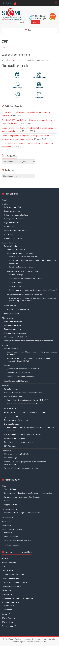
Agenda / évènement (10, 562)
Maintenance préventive (13, 325)
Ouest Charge (9, 605)
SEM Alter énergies (11, 446)
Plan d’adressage (10, 457)
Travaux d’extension (16, 282)
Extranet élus (9, 532)
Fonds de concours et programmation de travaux (22, 497)
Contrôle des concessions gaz (18, 309)
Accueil (4, 200)
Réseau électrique (8, 618)
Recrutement (6, 521)
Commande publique (9, 509)
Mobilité (5, 345)
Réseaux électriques (11, 246)
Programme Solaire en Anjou (15, 438)
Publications (6, 525)
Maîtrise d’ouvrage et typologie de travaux (22, 271)
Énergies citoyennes (12, 424)
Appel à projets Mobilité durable (16, 381)
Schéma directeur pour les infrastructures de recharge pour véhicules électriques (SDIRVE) (29, 359)
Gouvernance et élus (12, 211)
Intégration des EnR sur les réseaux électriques (24, 294)
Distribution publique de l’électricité (20, 253)
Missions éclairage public (13, 321)
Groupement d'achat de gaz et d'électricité (17, 598)
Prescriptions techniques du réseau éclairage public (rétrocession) (29, 340)
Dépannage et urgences (13, 329)
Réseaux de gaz (10, 305)
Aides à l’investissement (13, 396)
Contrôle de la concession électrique (22, 266)
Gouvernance (7, 594)
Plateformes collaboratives (12, 529)
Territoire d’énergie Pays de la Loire (17, 540)
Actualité (5, 558)
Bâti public (5, 385)
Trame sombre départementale (16, 333)
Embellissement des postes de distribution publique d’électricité (33, 290)
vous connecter (19, 60)
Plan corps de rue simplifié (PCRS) (16, 453)
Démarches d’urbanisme (16, 249)
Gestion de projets (11, 536)
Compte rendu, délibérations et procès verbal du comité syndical (26, 114)
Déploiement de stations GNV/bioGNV (21, 376)
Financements (9, 226)
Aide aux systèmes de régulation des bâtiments (24, 403)
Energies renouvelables (11, 578)
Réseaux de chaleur (11, 313)
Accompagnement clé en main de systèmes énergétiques (25, 412)
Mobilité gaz (8, 365)
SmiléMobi (8, 609)
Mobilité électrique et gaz (11, 602)
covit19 (4, 566)
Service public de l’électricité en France (23, 256)
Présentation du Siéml (12, 207)
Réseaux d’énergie (9, 242)
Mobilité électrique (11, 348)
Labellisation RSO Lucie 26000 (15, 230)
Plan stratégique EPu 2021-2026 (16, 336)
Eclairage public (7, 318)
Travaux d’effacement (17, 286)
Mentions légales (18, 641)
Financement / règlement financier (15, 582)
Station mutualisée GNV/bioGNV (18, 372)
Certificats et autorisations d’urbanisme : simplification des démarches (27, 145)
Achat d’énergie (10, 408)
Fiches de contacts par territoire (16, 215)
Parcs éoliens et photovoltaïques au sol (18, 442)
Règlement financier (11, 222)
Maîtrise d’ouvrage (16, 274)
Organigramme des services (14, 218)
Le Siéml (5, 204)
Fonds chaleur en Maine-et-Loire (16, 420)
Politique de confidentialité (37, 641)
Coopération (8, 234)
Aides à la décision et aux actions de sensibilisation (23, 392)
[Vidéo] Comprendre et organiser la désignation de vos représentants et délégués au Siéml (25, 137)
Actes (4, 486)
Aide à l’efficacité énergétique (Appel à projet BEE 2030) (27, 400)
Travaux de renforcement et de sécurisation (25, 278)
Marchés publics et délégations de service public (22, 512)
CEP (3, 47)
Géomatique (6, 450)
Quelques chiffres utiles (13, 238)
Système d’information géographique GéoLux (21, 468)
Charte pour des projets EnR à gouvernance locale (22, 434)
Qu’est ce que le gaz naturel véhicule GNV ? (23, 368)
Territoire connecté (9, 626)
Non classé (6, 614)
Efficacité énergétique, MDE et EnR (14, 574)
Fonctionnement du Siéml (11, 586)
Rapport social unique (12, 504)
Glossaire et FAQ (8, 517)
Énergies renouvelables (11, 416)
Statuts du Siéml (10, 489)
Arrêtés (7, 500)
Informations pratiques (10, 544)
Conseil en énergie (11, 389)
